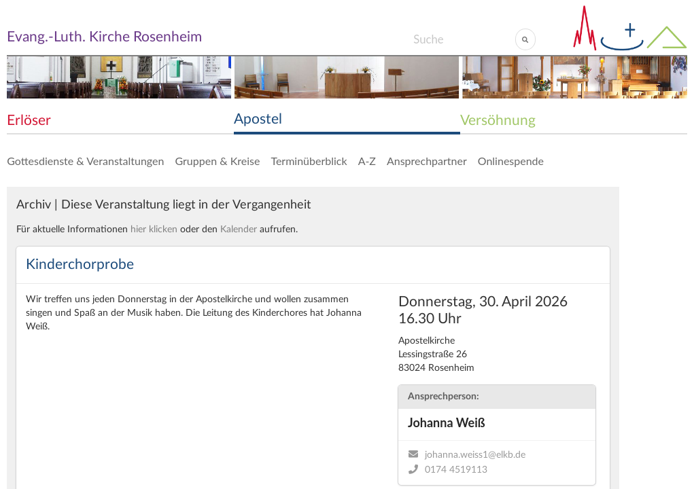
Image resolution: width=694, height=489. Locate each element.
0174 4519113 (456, 470)
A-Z (367, 160)
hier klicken (154, 229)
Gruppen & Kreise (217, 160)
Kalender (238, 229)
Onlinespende (511, 160)
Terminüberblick (309, 160)
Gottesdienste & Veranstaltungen (85, 160)
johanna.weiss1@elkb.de (475, 455)
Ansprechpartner (427, 160)
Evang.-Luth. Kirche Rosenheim (104, 37)
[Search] (464, 39)
